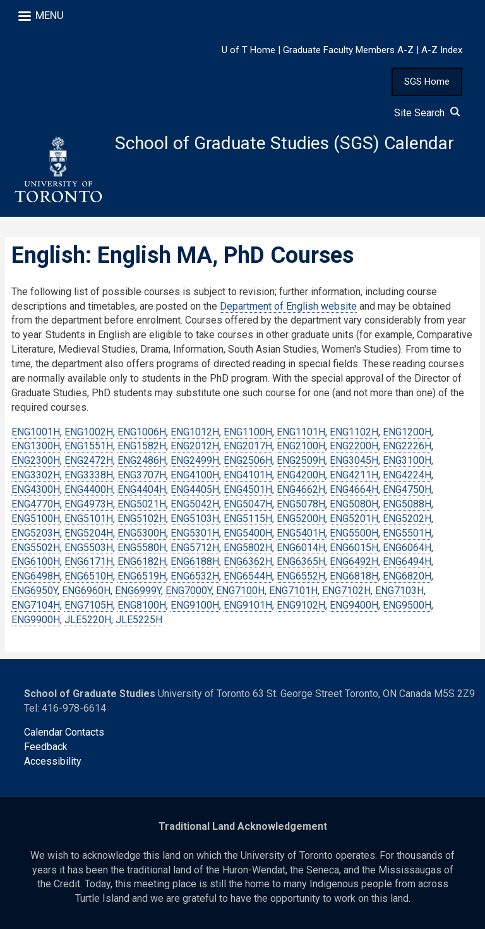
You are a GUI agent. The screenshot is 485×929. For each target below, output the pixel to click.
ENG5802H (248, 548)
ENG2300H (35, 461)
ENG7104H (35, 605)
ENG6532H (195, 577)
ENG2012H (195, 446)
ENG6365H (301, 562)
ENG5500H (354, 533)
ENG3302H (35, 475)
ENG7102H (346, 591)
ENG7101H (293, 591)
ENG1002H (88, 432)
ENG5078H (301, 504)
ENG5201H (354, 519)
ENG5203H (35, 533)
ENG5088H (407, 504)
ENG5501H (407, 533)
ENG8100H (141, 605)
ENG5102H (141, 519)
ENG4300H (35, 489)
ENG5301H (195, 533)
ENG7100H (240, 591)
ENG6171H (88, 562)
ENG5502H (35, 548)
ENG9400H (354, 605)
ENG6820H (407, 577)
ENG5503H (88, 548)
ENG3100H (407, 461)
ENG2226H (407, 446)
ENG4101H (248, 475)
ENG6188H (195, 562)
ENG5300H (141, 533)
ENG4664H (354, 489)
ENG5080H (354, 504)
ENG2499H (195, 461)
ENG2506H (248, 461)
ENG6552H (301, 577)
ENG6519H (141, 577)
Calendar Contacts (64, 733)
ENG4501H (248, 489)
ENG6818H (354, 577)
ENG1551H (88, 446)
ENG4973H (88, 504)
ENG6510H (88, 577)
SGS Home (427, 81)
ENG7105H (88, 605)
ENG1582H (141, 446)
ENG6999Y (138, 591)
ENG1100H (248, 432)
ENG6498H (35, 577)
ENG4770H (35, 504)
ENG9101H (248, 605)
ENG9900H (35, 620)
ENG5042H (195, 504)
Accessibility (52, 761)
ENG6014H (301, 548)
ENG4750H (407, 489)
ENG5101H (88, 519)
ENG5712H (195, 548)
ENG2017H (248, 446)
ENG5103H (195, 519)
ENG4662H (301, 489)
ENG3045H (354, 461)
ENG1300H (35, 446)
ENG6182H (141, 562)
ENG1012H (195, 432)
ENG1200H (407, 432)
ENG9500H (407, 605)
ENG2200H (354, 446)
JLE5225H (139, 620)
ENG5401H (301, 533)
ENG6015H (354, 548)
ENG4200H (301, 475)
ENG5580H (141, 548)
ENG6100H (35, 562)
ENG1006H (141, 432)
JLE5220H (87, 620)
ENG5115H (248, 519)
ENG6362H (248, 562)
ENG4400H (88, 489)
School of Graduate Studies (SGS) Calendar (285, 143)
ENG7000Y (188, 591)
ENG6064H (407, 548)
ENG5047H (248, 504)
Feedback (46, 747)
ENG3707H (141, 475)
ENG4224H (407, 475)
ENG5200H (301, 519)
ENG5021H (141, 504)
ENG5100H (35, 519)
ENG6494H (407, 562)
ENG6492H (354, 562)
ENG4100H (195, 475)
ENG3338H (88, 475)
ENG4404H (141, 489)
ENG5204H (88, 533)
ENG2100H (301, 446)
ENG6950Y (34, 591)
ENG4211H (354, 475)
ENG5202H (407, 519)
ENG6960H (86, 591)
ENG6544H (248, 577)
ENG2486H (141, 461)
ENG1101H (301, 432)
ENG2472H (88, 461)
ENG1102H (354, 432)
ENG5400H (248, 533)
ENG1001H (35, 432)
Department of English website (288, 306)
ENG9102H (301, 605)
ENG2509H (301, 461)
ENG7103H (399, 591)
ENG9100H (195, 605)
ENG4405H (195, 489)
